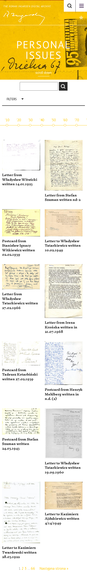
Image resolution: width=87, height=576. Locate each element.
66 (33, 568)
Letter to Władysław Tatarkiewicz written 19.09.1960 (63, 467)
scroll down (43, 73)
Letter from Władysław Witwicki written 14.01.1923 (19, 179)
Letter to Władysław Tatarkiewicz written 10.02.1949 (63, 245)
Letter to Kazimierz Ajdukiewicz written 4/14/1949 (62, 518)
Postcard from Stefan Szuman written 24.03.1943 (20, 444)
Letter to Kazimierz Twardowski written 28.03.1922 (19, 552)
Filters (12, 99)
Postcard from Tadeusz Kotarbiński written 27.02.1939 (20, 374)
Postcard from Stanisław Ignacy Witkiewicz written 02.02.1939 (18, 248)
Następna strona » (53, 568)
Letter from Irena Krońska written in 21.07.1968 (61, 327)
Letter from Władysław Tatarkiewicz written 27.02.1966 (20, 301)
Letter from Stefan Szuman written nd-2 (63, 197)
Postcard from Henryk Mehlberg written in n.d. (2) (64, 394)
